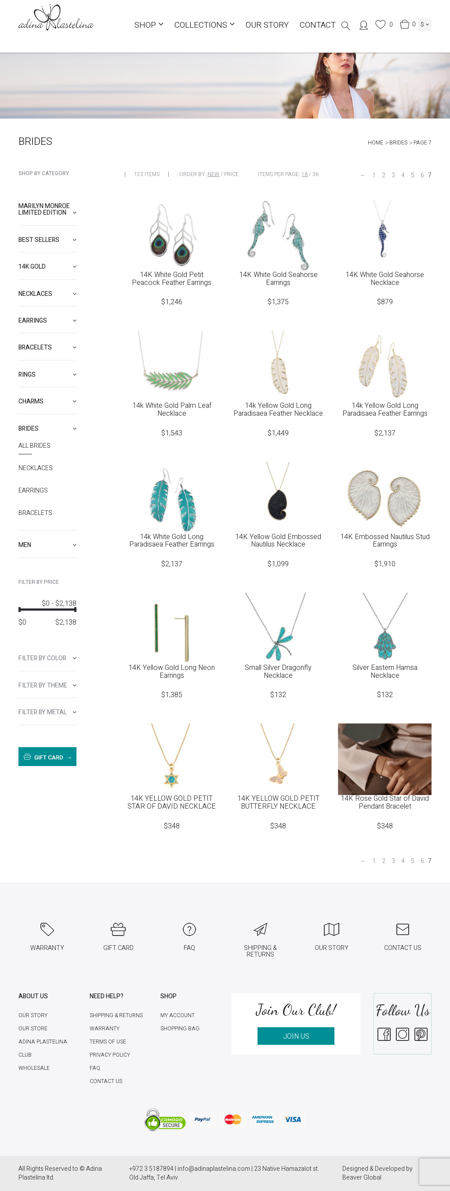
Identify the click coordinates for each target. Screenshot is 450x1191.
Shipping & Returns (116, 1015)
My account (177, 1015)
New (213, 174)
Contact (318, 25)
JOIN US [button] (296, 1036)
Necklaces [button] (47, 294)
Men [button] (47, 545)
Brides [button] (47, 428)
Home (375, 143)
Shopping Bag (180, 1029)
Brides (398, 143)
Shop (148, 25)
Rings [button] (47, 374)
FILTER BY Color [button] (47, 658)
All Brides (34, 446)
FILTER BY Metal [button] (47, 712)
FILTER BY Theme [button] (47, 685)
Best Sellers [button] (47, 240)
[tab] (47, 209)
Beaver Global (361, 1177)
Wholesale (34, 1068)
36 (315, 174)
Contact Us (106, 1081)
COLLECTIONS (204, 25)
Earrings (33, 490)
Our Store (32, 1029)
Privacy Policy (110, 1055)
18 (304, 174)
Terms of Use (108, 1042)
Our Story (267, 25)
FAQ (95, 1068)
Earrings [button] (47, 320)
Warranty (105, 1029)
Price (231, 174)
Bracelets (35, 513)
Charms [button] (47, 401)
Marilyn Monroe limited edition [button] (47, 209)
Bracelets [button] (47, 347)
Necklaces (35, 468)
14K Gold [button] (47, 266)
